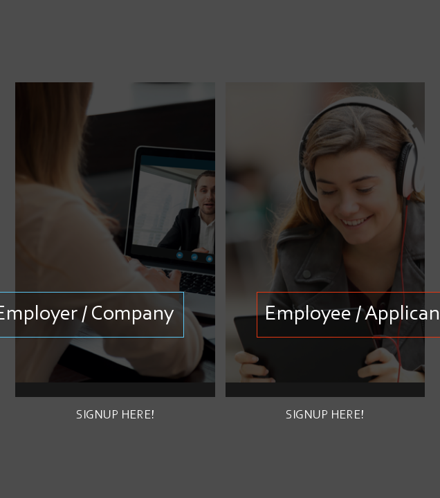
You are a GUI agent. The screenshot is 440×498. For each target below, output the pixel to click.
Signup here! (115, 415)
